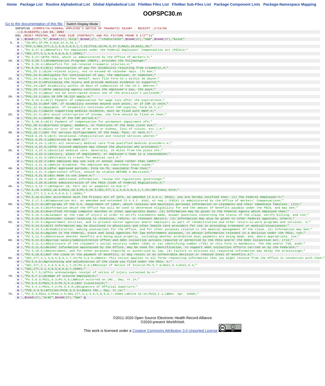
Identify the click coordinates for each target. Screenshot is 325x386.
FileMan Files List (153, 4)
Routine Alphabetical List (68, 4)
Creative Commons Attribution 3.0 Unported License (175, 370)
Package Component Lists (237, 4)
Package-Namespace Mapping (289, 4)
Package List (31, 4)
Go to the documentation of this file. (34, 24)
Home (12, 4)
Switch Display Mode (82, 24)
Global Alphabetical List (114, 4)
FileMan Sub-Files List (191, 4)
